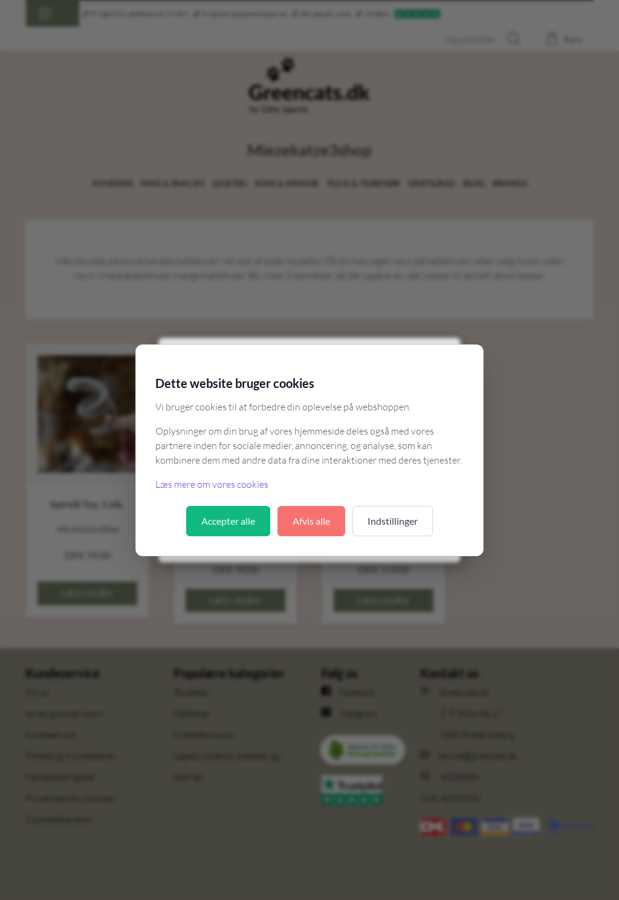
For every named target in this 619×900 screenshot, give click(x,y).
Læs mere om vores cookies (211, 484)
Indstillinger (393, 521)
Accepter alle (228, 521)
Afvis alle (311, 521)
